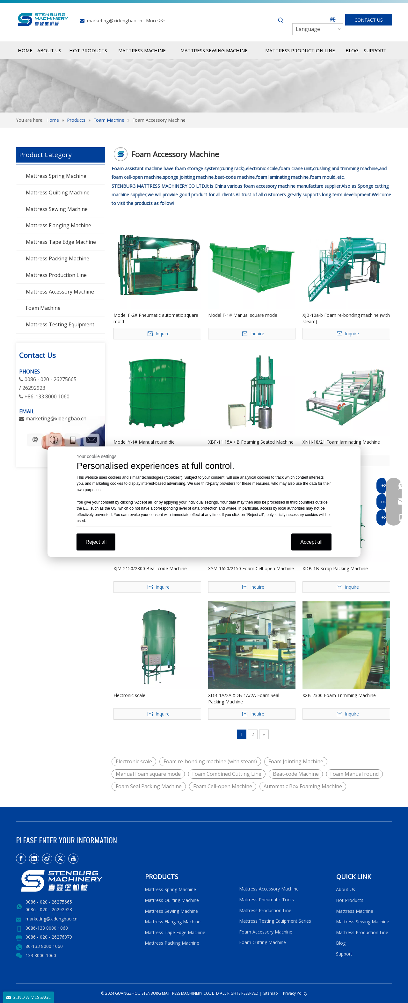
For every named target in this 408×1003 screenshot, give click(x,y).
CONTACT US (368, 20)
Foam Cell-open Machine (222, 786)
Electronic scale (129, 695)
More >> (155, 20)
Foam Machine (43, 307)
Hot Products (349, 900)
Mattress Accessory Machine (60, 291)
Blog (341, 943)
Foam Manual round (354, 773)
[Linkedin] (34, 859)
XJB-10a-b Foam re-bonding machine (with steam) (346, 318)
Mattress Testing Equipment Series (275, 921)
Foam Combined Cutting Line (226, 773)
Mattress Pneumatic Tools (266, 900)
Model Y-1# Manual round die (144, 442)
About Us (345, 889)
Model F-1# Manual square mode (242, 315)
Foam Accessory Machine (265, 932)
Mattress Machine (354, 911)
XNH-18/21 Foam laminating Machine (341, 442)
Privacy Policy (295, 993)
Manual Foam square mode (148, 773)
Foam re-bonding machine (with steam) (210, 761)
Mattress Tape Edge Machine (61, 241)
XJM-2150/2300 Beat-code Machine (150, 568)
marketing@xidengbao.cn (114, 20)
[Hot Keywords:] (281, 20)
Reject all (95, 541)
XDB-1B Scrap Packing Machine (335, 568)
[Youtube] (73, 859)
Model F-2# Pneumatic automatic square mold (155, 318)
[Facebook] (21, 859)
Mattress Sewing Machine (57, 209)
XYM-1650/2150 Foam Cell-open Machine (251, 568)
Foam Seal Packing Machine (149, 786)
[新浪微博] (47, 859)
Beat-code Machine (296, 773)
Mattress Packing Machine (57, 258)
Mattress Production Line (56, 275)
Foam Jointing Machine (295, 761)
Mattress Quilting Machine (58, 192)
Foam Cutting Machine (262, 942)
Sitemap (270, 993)
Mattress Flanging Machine (58, 225)
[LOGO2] (76, 881)
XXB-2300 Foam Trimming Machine (339, 695)
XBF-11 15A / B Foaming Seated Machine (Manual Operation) (251, 445)
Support (345, 954)
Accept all (311, 541)
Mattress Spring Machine (56, 175)
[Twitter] (60, 859)
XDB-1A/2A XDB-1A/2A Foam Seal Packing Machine (243, 698)
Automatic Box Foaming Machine (303, 786)
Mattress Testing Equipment (60, 324)
